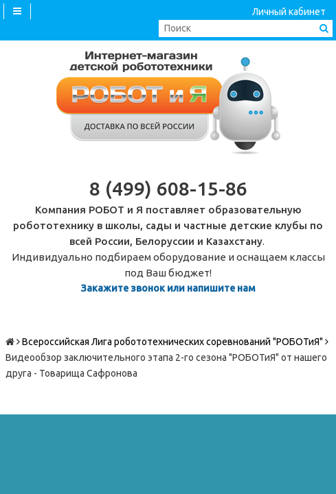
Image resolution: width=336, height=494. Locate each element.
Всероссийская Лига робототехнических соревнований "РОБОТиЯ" (172, 341)
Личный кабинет (289, 11)
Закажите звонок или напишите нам (168, 288)
